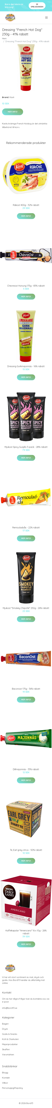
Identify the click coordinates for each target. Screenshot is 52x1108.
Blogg (5, 1072)
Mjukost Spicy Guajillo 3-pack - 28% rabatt (26, 447)
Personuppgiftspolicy (12, 1088)
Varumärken (8, 1054)
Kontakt (6, 1077)
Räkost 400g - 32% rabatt (26, 205)
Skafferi (6, 1049)
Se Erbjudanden (37, 5)
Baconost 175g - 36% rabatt (26, 688)
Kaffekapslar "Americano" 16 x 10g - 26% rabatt (26, 932)
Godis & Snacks (9, 1034)
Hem (4, 38)
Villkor (5, 1083)
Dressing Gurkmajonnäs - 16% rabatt (26, 366)
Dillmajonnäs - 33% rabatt (26, 769)
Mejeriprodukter (10, 1044)
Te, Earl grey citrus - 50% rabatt (26, 850)
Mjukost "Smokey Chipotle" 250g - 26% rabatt (26, 608)
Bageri (5, 1023)
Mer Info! (12, 111)
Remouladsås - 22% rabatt (26, 527)
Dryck (5, 1029)
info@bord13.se (9, 1008)
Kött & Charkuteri (10, 1039)
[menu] (46, 18)
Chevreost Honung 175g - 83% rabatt (26, 285)
